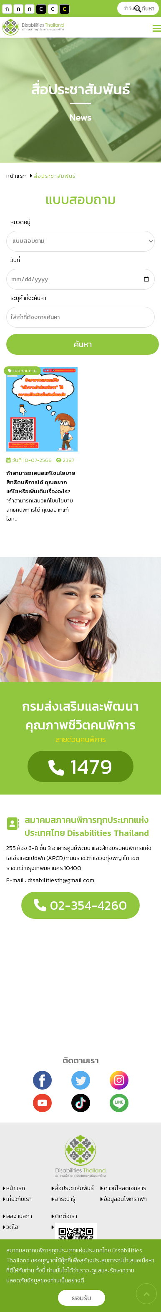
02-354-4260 (80, 905)
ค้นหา (144, 8)
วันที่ (15, 260)
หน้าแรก (16, 176)
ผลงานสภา (19, 1216)
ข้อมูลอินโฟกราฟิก (125, 1199)
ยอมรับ (81, 1298)
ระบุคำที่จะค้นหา (28, 298)
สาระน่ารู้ (65, 1199)
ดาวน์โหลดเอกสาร (125, 1188)
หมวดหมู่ (20, 222)
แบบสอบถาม (22, 371)
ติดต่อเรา (66, 1216)
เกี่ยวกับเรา (19, 1199)
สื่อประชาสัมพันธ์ (74, 1188)
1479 (80, 766)
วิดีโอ (12, 1227)
